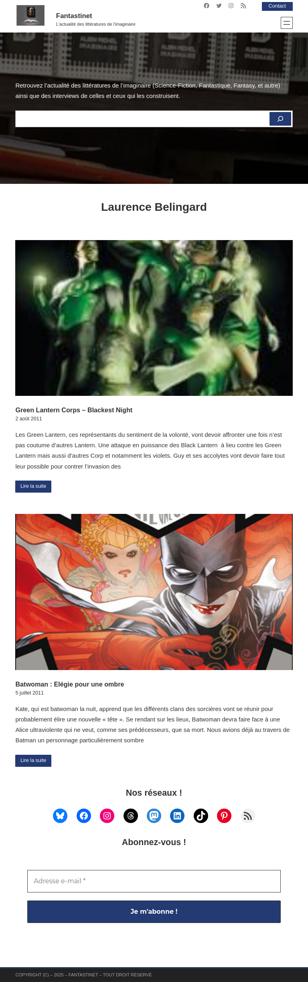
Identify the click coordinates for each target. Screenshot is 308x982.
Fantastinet (74, 16)
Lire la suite (33, 486)
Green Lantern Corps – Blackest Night (73, 410)
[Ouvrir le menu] (287, 23)
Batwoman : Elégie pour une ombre (69, 684)
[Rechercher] (280, 119)
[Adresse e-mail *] (153, 881)
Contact (277, 6)
